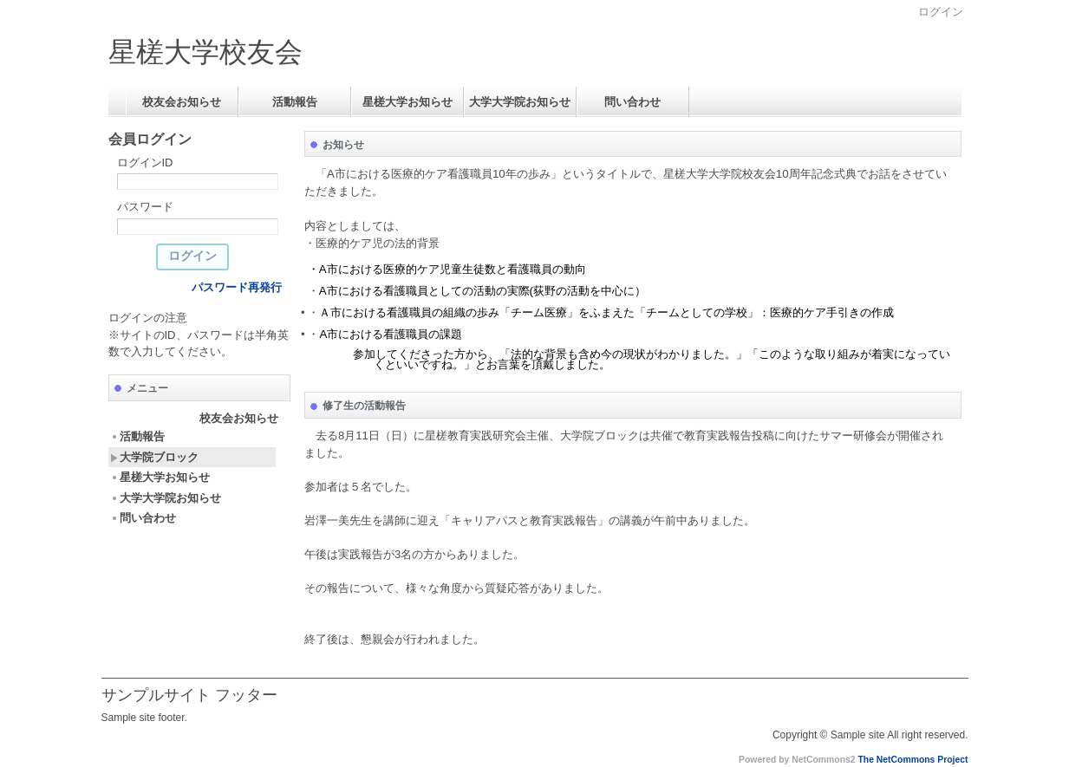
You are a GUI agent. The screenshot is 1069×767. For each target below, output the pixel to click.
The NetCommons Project (912, 759)
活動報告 (294, 101)
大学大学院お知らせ (519, 101)
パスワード (145, 206)
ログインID (145, 162)
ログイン (940, 11)
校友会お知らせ (181, 101)
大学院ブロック (154, 457)
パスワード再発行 (237, 287)
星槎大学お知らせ (407, 101)
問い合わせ (632, 101)
